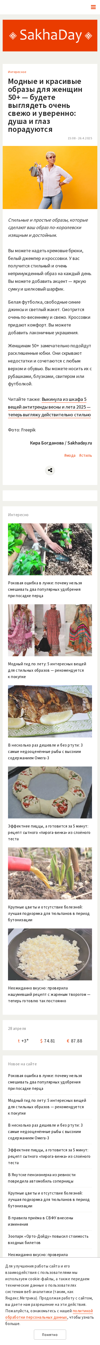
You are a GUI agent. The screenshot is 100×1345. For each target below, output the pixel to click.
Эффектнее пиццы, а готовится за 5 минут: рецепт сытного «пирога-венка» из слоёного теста (49, 1156)
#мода (70, 455)
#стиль (85, 455)
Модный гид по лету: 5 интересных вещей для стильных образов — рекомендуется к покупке (47, 1107)
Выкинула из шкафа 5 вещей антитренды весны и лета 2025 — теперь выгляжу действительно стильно (49, 407)
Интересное (17, 72)
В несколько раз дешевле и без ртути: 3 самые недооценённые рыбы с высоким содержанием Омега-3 (45, 1131)
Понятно (50, 1334)
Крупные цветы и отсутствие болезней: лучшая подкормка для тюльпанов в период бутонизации (49, 1199)
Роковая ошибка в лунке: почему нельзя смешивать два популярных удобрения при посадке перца (45, 1082)
